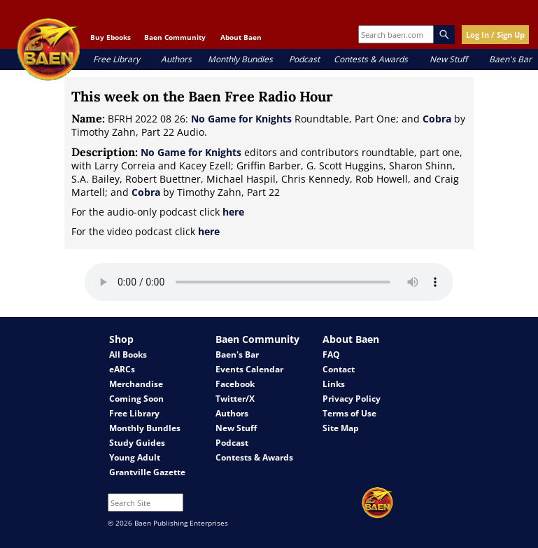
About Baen (241, 37)
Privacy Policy (352, 399)
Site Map (341, 428)
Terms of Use (349, 413)
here (233, 211)
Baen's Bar (510, 59)
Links (334, 384)
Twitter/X (235, 399)
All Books (128, 354)
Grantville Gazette (147, 472)
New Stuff (448, 59)
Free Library (116, 59)
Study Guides (137, 443)
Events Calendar (249, 369)
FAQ (331, 354)
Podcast (304, 59)
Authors (176, 59)
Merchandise (136, 384)
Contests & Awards (371, 59)
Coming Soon (136, 399)
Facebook (235, 384)
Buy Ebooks (110, 37)
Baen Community (175, 37)
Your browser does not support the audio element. (269, 282)
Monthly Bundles (240, 59)
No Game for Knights (241, 118)
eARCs (122, 369)
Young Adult (134, 457)
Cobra (437, 118)
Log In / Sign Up (495, 34)
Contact (339, 369)
